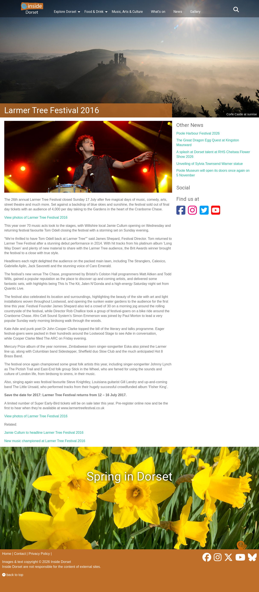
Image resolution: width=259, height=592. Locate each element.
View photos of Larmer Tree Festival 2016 (35, 217)
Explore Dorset (65, 12)
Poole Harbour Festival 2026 (198, 133)
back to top (12, 575)
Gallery (195, 12)
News (177, 12)
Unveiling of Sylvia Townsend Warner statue (209, 164)
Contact (20, 553)
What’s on (158, 12)
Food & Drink (94, 12)
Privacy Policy (39, 553)
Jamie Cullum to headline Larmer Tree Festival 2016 (43, 432)
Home (6, 553)
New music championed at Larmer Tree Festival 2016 (44, 441)
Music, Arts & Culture (127, 12)
